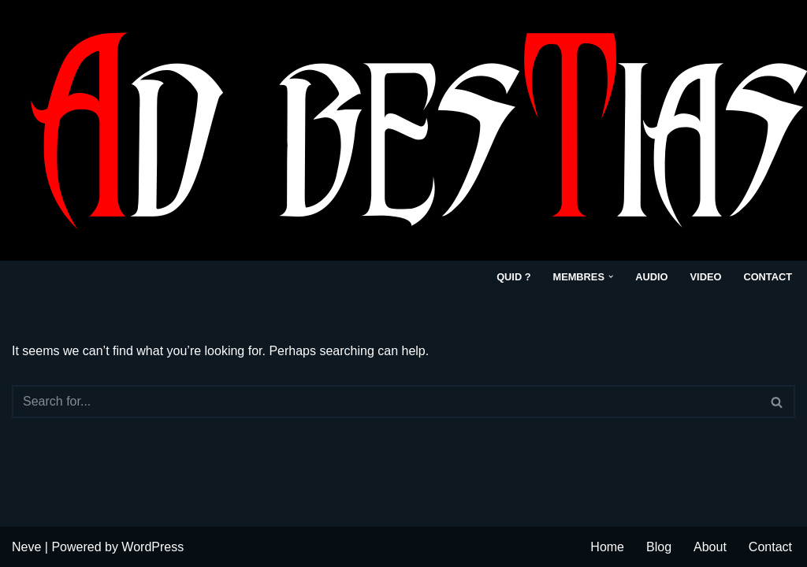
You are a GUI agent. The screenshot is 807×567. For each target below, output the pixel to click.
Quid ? (513, 277)
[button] (610, 276)
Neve (26, 547)
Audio (651, 277)
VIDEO (706, 277)
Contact (767, 277)
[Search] (386, 401)
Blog (658, 547)
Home (607, 547)
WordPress (152, 547)
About (710, 547)
